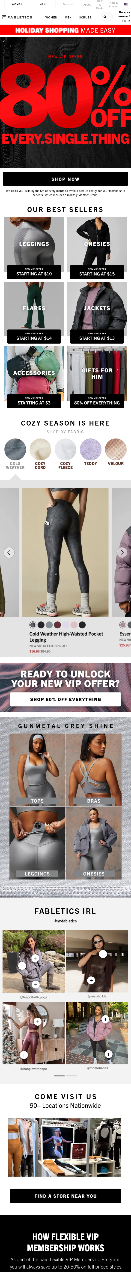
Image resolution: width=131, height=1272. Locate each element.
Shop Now (65, 179)
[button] (9, 552)
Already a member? (124, 16)
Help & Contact (114, 4)
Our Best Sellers (65, 209)
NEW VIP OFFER (65, 56)
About (87, 4)
